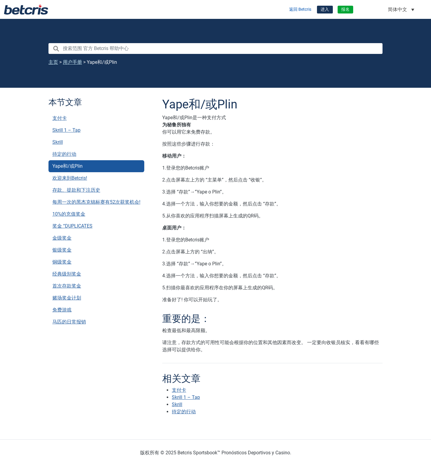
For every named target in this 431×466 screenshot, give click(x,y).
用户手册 (72, 62)
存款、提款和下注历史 (76, 190)
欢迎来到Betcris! (69, 178)
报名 (345, 9)
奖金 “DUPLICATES (72, 226)
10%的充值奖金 (68, 214)
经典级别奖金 (66, 274)
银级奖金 (62, 250)
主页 (53, 62)
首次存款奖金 (66, 286)
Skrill (57, 142)
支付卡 (59, 118)
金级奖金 (62, 238)
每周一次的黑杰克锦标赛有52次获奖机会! (96, 202)
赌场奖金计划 (66, 298)
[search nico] (215, 48)
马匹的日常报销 (69, 322)
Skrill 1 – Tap (66, 130)
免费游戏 (62, 310)
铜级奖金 (62, 262)
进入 (325, 9)
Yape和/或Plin (67, 166)
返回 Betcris (300, 9)
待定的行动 (64, 154)
